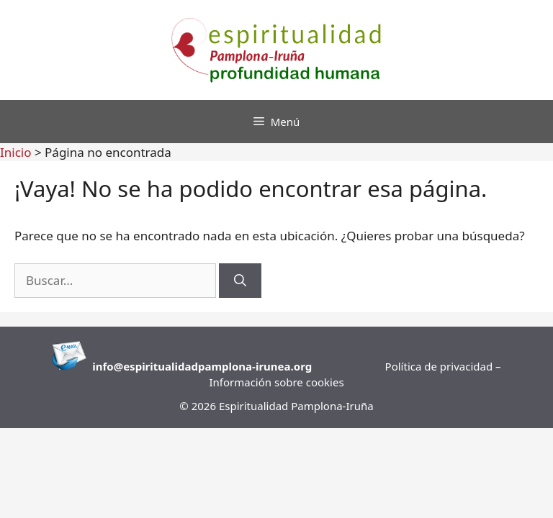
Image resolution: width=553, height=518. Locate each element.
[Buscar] (240, 280)
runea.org (285, 366)
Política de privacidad (440, 366)
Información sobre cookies (276, 382)
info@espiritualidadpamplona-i (175, 366)
